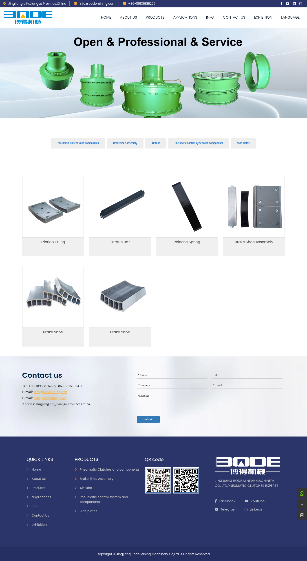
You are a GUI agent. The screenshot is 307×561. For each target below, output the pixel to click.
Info (210, 17)
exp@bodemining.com (50, 398)
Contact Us (234, 17)
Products (155, 17)
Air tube (156, 143)
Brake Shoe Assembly (125, 143)
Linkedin (254, 509)
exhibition (263, 17)
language (290, 17)
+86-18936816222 (139, 3)
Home (106, 17)
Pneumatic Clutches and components (78, 143)
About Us (128, 17)
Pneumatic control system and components (198, 143)
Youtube (255, 501)
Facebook (225, 501)
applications (185, 17)
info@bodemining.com (94, 3)
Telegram (226, 509)
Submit (148, 419)
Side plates (243, 143)
